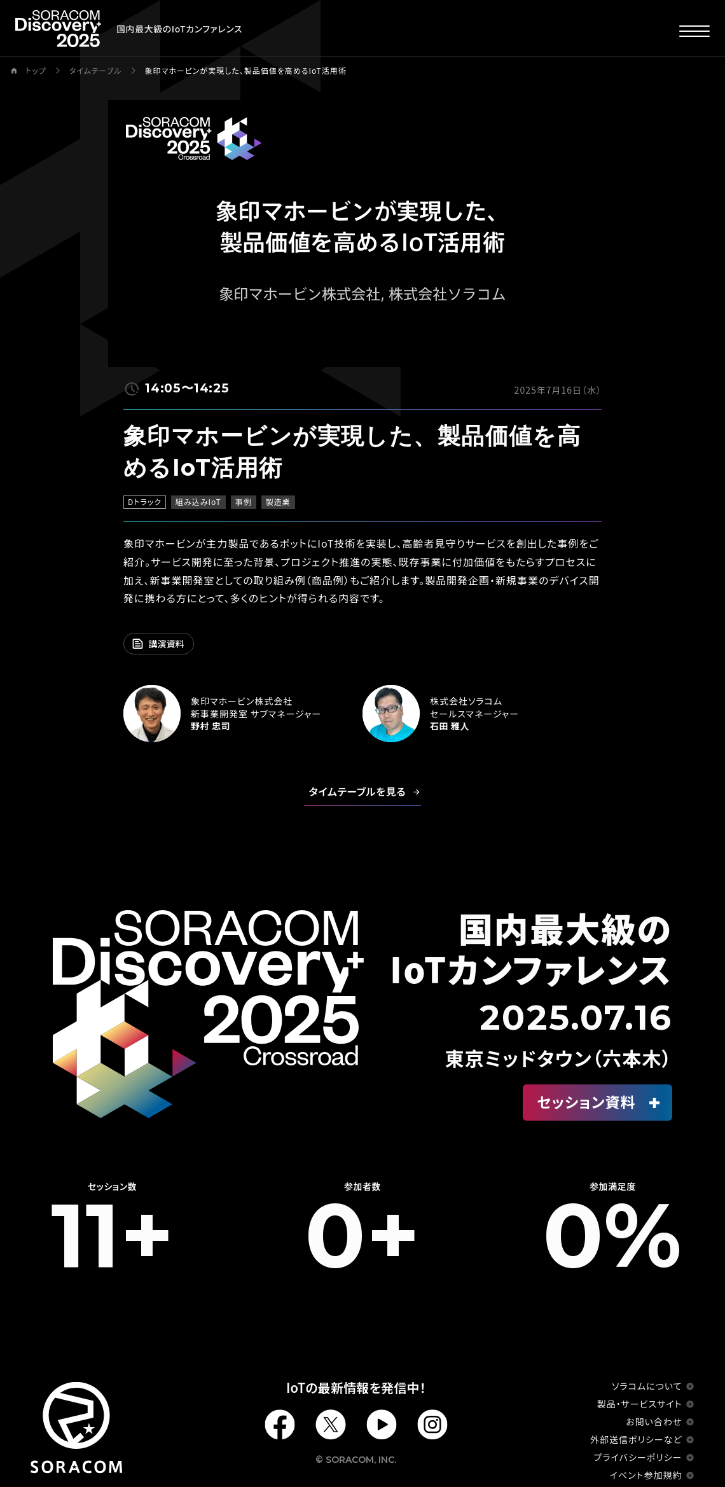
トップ (35, 70)
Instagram (432, 1424)
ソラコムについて (647, 1385)
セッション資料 (586, 1101)
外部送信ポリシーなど (636, 1439)
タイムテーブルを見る (357, 791)
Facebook (280, 1424)
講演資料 (166, 643)
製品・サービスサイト (639, 1403)
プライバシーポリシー (638, 1457)
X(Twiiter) (330, 1424)
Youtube (381, 1424)
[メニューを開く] (694, 30)
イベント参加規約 (646, 1474)
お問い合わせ (654, 1421)
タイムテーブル (95, 70)
